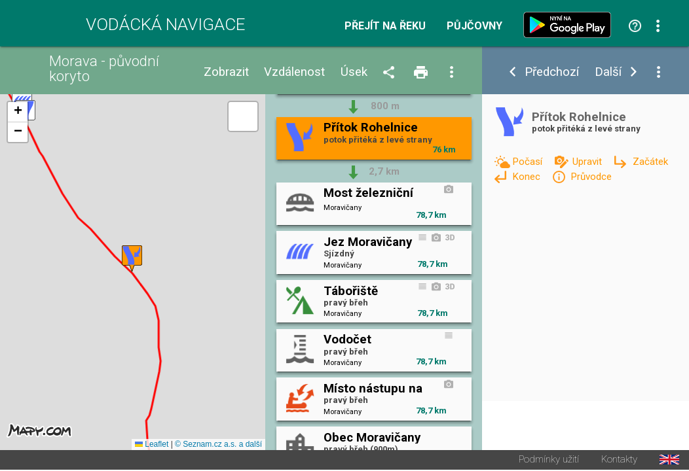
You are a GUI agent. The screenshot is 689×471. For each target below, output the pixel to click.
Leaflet (151, 445)
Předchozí (552, 72)
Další (608, 72)
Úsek (354, 72)
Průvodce (591, 177)
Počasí (528, 161)
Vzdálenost (294, 72)
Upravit (588, 161)
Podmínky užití (549, 461)
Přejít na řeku (385, 26)
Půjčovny (474, 26)
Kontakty (619, 461)
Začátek (650, 161)
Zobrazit (226, 72)
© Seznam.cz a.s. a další (218, 445)
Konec (527, 177)
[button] (132, 259)
